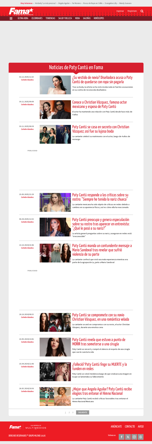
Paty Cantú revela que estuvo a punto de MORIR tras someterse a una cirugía (98, 342)
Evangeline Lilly (111, 3)
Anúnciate (116, 426)
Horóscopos (99, 18)
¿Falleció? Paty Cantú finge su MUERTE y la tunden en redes (99, 367)
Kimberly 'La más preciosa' (45, 3)
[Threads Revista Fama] (140, 437)
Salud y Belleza (65, 18)
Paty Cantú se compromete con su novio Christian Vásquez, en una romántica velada (100, 317)
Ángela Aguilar (64, 3)
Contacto (130, 426)
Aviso (140, 426)
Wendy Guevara (125, 3)
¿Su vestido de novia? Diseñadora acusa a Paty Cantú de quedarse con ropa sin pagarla (102, 80)
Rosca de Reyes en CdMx (92, 3)
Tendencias (50, 18)
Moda (77, 18)
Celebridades (37, 18)
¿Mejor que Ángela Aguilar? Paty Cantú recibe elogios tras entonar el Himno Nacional (102, 391)
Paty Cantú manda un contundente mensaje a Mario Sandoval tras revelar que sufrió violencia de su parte (102, 250)
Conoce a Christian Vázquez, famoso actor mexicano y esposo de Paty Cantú (99, 104)
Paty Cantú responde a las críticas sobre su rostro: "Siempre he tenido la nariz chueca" (100, 197)
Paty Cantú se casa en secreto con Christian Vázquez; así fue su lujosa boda (100, 129)
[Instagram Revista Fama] (134, 437)
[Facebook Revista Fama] (121, 437)
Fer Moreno (76, 3)
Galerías (86, 18)
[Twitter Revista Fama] (128, 437)
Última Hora (23, 18)
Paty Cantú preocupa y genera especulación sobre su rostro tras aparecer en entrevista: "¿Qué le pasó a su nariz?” (100, 224)
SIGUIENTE (82, 412)
